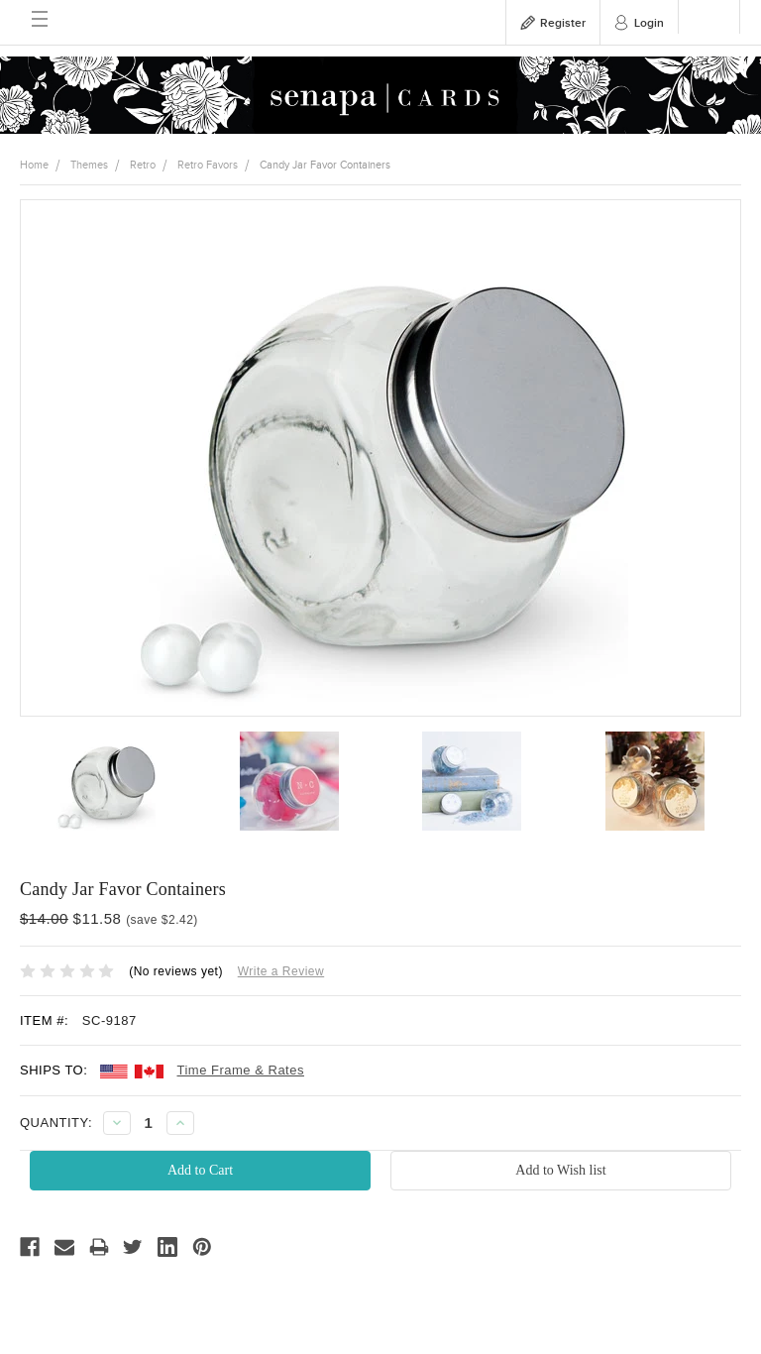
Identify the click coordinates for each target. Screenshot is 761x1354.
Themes (89, 165)
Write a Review (281, 971)
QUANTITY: (56, 1122)
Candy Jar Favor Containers (325, 165)
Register (563, 23)
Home (34, 165)
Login (649, 23)
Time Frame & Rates (240, 1070)
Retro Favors (207, 165)
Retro (143, 165)
